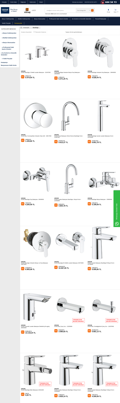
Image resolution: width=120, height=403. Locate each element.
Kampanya (4, 62)
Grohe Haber (13, 2)
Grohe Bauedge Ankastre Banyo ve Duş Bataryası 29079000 (34, 212)
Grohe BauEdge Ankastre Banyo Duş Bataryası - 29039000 (67, 73)
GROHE (23, 71)
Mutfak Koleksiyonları (24, 19)
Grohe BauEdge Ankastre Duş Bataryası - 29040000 (102, 72)
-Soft (50, 400)
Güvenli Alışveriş (5, 360)
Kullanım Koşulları (5, 363)
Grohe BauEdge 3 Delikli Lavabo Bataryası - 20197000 (36, 72)
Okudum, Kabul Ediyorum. (14, 338)
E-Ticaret (54, 400)
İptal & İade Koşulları (6, 366)
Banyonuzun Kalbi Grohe (8, 65)
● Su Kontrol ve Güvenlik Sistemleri (8, 54)
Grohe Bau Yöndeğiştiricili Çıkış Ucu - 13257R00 (101, 257)
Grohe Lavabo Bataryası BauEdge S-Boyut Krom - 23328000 (101, 304)
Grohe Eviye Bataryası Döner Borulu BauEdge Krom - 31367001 (68, 119)
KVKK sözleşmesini (9, 338)
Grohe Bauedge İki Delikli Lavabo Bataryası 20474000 (68, 211)
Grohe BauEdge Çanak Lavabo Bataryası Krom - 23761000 (101, 119)
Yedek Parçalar (6, 23)
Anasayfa (4, 2)
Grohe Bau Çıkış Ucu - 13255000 (63, 257)
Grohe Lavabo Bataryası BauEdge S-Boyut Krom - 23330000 (67, 304)
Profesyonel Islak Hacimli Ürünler (29, 360)
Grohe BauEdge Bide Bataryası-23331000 (32, 303)
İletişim (41, 2)
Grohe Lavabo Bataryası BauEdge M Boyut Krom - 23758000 (101, 212)
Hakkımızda (32, 2)
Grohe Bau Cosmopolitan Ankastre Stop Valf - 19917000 (36, 118)
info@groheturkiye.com (69, 366)
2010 (52, 13)
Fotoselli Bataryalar (100, 19)
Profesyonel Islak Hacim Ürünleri (58, 19)
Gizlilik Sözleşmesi (5, 357)
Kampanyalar (18, 23)
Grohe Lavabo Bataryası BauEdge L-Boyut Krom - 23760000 (67, 165)
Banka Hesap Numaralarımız (8, 368)
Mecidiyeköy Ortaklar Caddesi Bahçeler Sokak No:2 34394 (71, 358)
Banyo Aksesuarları (39, 19)
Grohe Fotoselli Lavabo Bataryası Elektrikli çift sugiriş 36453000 (35, 258)
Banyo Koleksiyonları (8, 19)
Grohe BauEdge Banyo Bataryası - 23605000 (100, 165)
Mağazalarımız (4, 355)
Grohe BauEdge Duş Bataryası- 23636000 (32, 165)
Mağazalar (23, 2)
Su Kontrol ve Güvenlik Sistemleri (81, 19)
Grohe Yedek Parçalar (26, 366)
